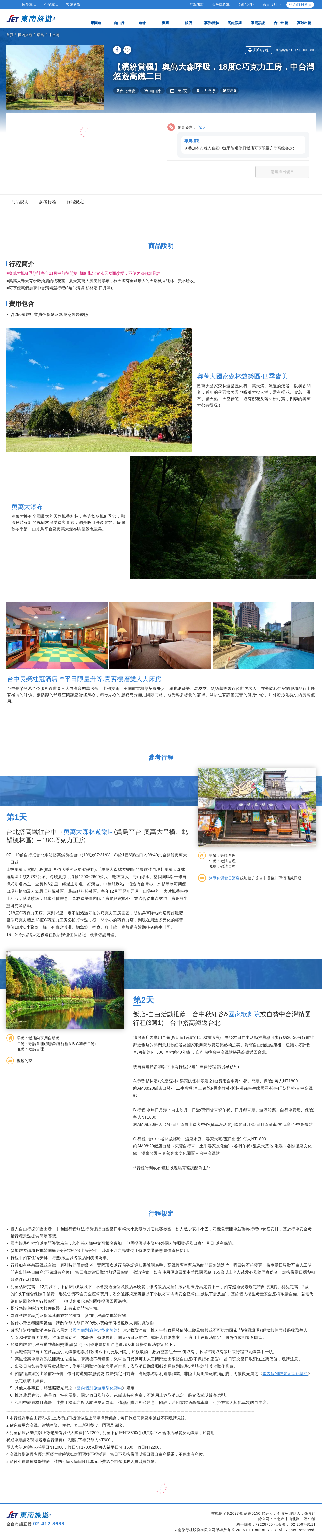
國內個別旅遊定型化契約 (95, 1330)
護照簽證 (258, 18)
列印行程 (258, 50)
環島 (40, 35)
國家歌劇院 (244, 1014)
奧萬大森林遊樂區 (88, 831)
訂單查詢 (197, 5)
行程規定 (75, 201)
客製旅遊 (73, 5)
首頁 (10, 35)
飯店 (188, 18)
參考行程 (48, 201)
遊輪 (142, 18)
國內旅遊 (25, 35)
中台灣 (54, 35)
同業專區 (29, 5)
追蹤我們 (246, 5)
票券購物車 (221, 5)
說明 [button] (202, 127)
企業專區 (51, 5)
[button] (238, 139)
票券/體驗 (211, 18)
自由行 (119, 18)
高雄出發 (304, 18)
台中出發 (281, 18)
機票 (165, 18)
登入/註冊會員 (300, 5)
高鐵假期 (235, 18)
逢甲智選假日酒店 (224, 878)
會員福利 (272, 5)
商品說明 (20, 201)
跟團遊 (96, 18)
